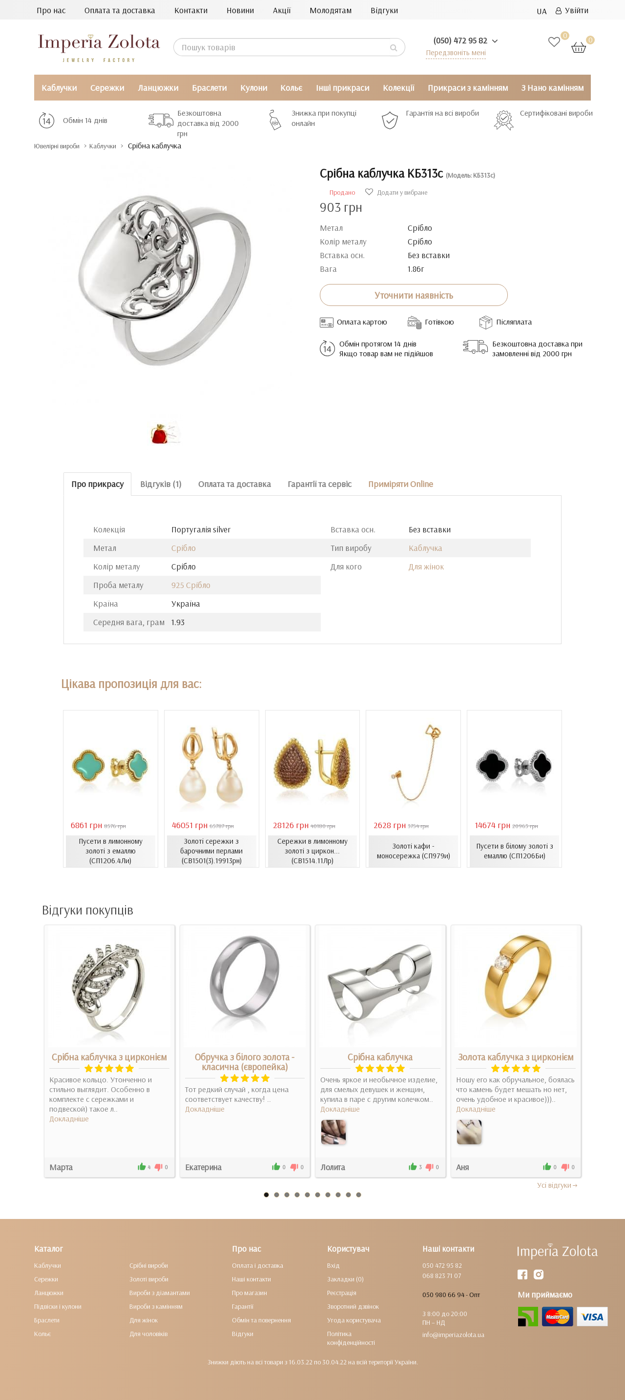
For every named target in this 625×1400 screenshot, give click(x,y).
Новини (240, 10)
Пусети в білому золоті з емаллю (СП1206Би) (514, 851)
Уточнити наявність (414, 295)
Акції (282, 10)
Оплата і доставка (257, 1264)
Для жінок (426, 566)
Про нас (51, 10)
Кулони (253, 87)
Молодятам (331, 10)
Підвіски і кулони (58, 1305)
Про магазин (249, 1292)
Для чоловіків (148, 1333)
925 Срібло (190, 585)
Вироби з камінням (156, 1305)
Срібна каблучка (380, 1056)
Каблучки (59, 87)
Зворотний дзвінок (353, 1305)
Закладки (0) (345, 1278)
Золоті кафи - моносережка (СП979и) (413, 851)
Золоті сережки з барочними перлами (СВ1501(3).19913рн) (211, 851)
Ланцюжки (158, 87)
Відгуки (384, 10)
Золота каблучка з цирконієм (516, 1056)
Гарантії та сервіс (320, 483)
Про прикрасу (97, 483)
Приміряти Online (400, 483)
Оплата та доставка (119, 10)
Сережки (107, 87)
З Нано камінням (552, 87)
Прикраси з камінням (468, 87)
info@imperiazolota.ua (453, 1334)
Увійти (572, 10)
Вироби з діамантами (159, 1292)
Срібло (183, 548)
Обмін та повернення (261, 1319)
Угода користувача (354, 1319)
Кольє (291, 87)
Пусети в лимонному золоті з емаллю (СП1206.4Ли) (111, 851)
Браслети (209, 87)
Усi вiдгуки (558, 1184)
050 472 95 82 (442, 1264)
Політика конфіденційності (351, 1337)
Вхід (333, 1264)
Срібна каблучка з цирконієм (109, 1056)
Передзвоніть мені (452, 52)
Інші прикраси (342, 87)
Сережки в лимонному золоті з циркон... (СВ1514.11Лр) (312, 851)
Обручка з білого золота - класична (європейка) (244, 1061)
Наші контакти (251, 1278)
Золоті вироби (148, 1278)
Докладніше (69, 1118)
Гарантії (242, 1305)
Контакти (191, 10)
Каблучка (425, 548)
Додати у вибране (396, 192)
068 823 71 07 (441, 1275)
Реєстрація (341, 1292)
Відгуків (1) (161, 483)
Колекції (398, 87)
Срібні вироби (148, 1264)
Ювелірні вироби (65, 146)
